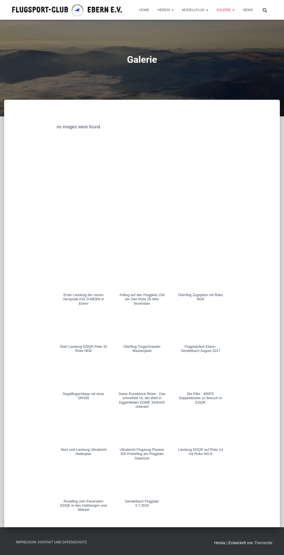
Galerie (226, 10)
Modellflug (195, 10)
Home (144, 10)
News (248, 10)
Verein (166, 10)
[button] (83, 285)
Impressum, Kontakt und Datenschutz (51, 542)
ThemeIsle (263, 543)
